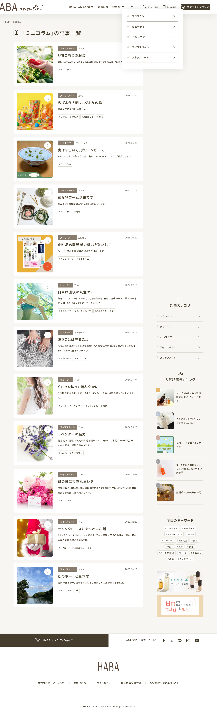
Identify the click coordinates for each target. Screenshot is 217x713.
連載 (171, 558)
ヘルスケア (65, 143)
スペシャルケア (84, 310)
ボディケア (79, 332)
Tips (76, 285)
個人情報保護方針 (131, 683)
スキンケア (66, 310)
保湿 (191, 546)
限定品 (183, 540)
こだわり (82, 237)
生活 (101, 116)
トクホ (191, 534)
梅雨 (105, 405)
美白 (195, 540)
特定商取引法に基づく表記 (164, 683)
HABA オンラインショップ (54, 640)
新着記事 (81, 8)
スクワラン (166, 316)
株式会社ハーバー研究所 (51, 683)
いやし (64, 116)
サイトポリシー (105, 683)
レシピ (183, 552)
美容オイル (189, 528)
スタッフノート (67, 48)
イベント (65, 547)
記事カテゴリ (98, 8)
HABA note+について (59, 8)
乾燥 (181, 546)
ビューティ (65, 285)
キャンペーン (67, 258)
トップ (7, 21)
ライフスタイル (67, 427)
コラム (81, 48)
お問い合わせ (81, 683)
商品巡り (196, 552)
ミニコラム (18, 21)
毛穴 (170, 546)
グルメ (75, 116)
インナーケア (81, 143)
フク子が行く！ (167, 552)
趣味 (78, 211)
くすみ (64, 405)
